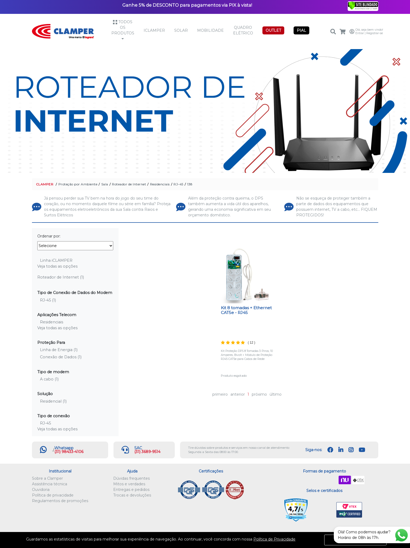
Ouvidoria (41, 489)
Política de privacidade (53, 495)
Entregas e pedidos (131, 489)
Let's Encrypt (323, 510)
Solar (181, 30)
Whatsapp (64, 448)
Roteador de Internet (129, 184)
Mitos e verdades (129, 484)
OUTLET (273, 30)
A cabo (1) (49, 379)
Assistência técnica (49, 484)
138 (190, 184)
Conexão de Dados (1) (61, 357)
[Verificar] (363, 5)
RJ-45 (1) (48, 300)
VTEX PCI (349, 510)
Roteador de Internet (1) (60, 277)
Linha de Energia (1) (59, 349)
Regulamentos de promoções (60, 500)
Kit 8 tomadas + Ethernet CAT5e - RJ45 (246, 310)
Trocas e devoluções (132, 495)
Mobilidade (210, 30)
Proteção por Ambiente (78, 184)
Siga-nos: (313, 450)
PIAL (301, 30)
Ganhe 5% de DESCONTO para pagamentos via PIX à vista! (187, 5)
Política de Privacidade (274, 539)
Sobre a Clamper (47, 478)
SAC (138, 448)
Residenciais (160, 184)
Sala (104, 184)
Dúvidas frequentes (131, 478)
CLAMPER (45, 184)
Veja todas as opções (57, 266)
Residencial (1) (53, 401)
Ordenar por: (48, 236)
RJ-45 (178, 184)
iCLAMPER (154, 30)
